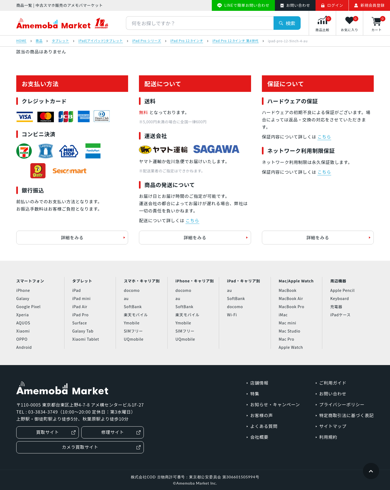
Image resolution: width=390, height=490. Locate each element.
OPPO (22, 339)
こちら (192, 220)
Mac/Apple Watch (296, 280)
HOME (21, 41)
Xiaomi (23, 331)
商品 (39, 41)
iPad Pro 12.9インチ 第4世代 (235, 41)
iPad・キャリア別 (243, 280)
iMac (283, 314)
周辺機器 (338, 280)
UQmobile (134, 339)
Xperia (22, 314)
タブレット (60, 41)
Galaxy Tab (82, 331)
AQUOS (23, 322)
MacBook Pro (291, 306)
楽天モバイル (136, 314)
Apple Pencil (342, 290)
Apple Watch (291, 347)
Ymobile (131, 322)
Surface (79, 322)
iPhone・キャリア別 (195, 280)
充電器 (336, 306)
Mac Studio (289, 331)
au (126, 298)
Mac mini (287, 322)
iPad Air (79, 306)
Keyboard (339, 298)
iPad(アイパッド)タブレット (100, 41)
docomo (132, 290)
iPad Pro (80, 314)
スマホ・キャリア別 (142, 280)
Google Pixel (28, 306)
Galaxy (22, 298)
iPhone (23, 290)
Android (24, 347)
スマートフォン (30, 280)
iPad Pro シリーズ (146, 41)
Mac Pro (286, 339)
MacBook (288, 290)
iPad (76, 290)
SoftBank (133, 306)
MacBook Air (291, 298)
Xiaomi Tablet (85, 339)
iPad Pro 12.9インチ (186, 41)
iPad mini (81, 298)
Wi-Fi (232, 314)
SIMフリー (133, 331)
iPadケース (340, 314)
